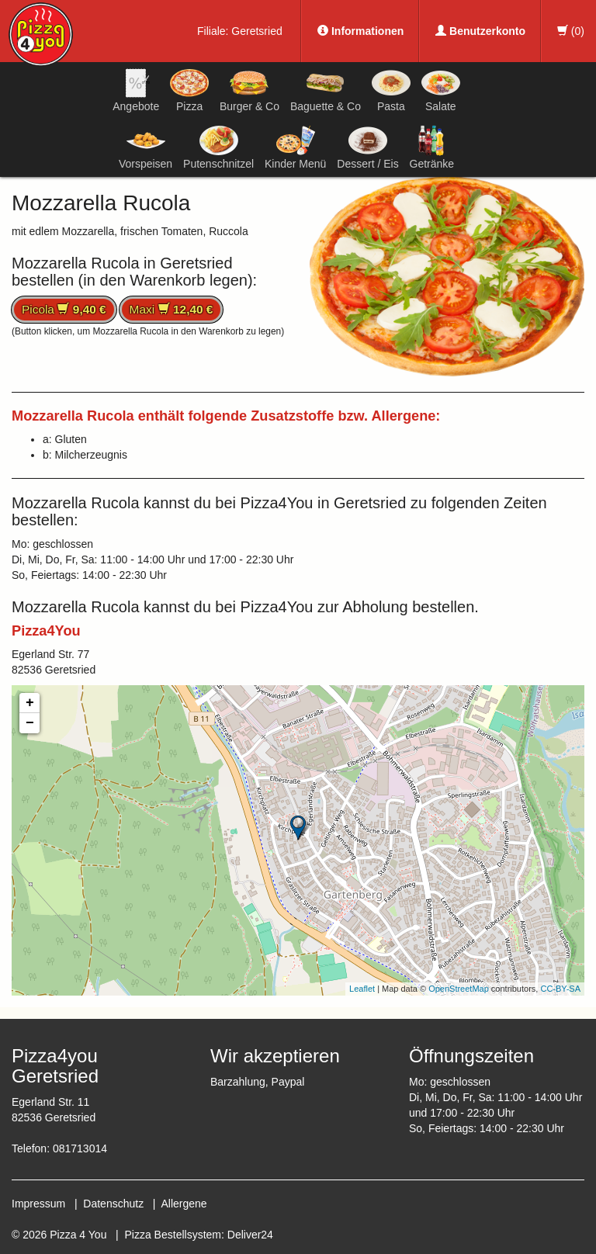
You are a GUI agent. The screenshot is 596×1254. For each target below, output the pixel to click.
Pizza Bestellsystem (173, 1234)
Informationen (360, 31)
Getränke (432, 147)
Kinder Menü (295, 147)
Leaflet (362, 988)
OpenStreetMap (458, 988)
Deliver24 (250, 1234)
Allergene (183, 1203)
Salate (440, 90)
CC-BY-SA (560, 988)
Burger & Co (249, 90)
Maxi (171, 309)
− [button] (30, 723)
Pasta (391, 90)
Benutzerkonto (480, 31)
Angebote (136, 90)
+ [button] (30, 703)
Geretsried (256, 31)
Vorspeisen (145, 147)
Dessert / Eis (367, 147)
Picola (64, 309)
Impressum (38, 1203)
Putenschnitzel (218, 147)
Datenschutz (113, 1203)
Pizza (189, 90)
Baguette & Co (325, 90)
